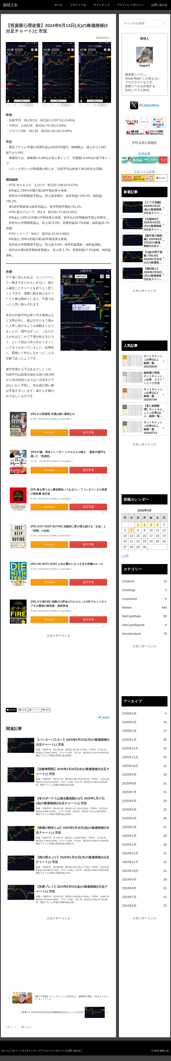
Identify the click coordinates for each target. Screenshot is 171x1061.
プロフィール (21, 1056)
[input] (144, 23)
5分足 (23, 710)
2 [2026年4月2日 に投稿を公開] (144, 524)
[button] (164, 23)
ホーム (6, 1056)
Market (11, 710)
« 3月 (125, 556)
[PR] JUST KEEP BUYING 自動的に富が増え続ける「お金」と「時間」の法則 (68, 528)
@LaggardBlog (149, 105)
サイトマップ (38, 1056)
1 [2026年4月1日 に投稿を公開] (138, 524)
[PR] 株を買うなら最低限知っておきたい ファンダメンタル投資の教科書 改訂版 (69, 491)
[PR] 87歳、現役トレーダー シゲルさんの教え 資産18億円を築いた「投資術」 (68, 454)
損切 (46, 710)
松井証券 (144, 153)
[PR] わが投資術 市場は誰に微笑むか (53, 414)
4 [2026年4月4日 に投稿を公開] (157, 524)
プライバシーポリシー (60, 1056)
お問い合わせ (83, 1056)
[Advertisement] (58, 669)
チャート (35, 710)
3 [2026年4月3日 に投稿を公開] (151, 524)
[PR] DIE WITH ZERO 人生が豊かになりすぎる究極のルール (67, 564)
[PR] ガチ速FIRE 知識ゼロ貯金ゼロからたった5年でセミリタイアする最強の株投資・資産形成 (69, 603)
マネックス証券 (144, 171)
